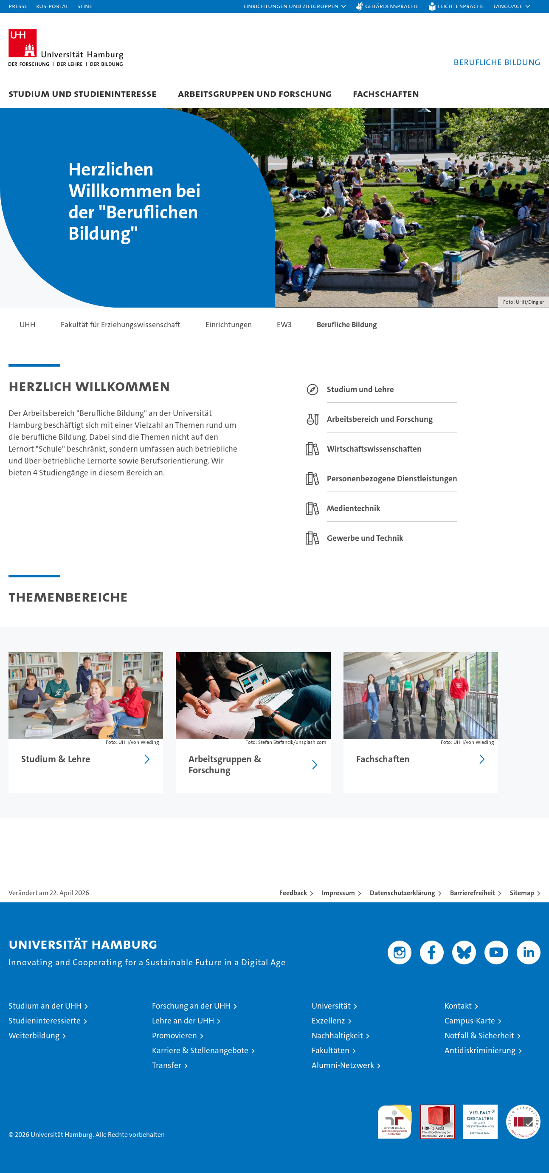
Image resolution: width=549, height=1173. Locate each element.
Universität (331, 1006)
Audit (428, 1109)
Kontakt (458, 1006)
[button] (295, 6)
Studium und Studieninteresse (82, 93)
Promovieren (174, 1035)
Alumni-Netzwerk (343, 1065)
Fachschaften (386, 93)
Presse (17, 5)
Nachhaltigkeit (337, 1035)
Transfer (166, 1065)
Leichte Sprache (461, 5)
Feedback (293, 892)
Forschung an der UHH (191, 1006)
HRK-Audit (478, 1109)
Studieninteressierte (44, 1020)
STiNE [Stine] (84, 5)
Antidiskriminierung (480, 1050)
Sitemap (522, 892)
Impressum (338, 892)
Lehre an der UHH (183, 1020)
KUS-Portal (52, 5)
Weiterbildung (33, 1035)
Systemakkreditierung (523, 1109)
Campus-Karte (470, 1020)
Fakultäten (330, 1050)
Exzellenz (328, 1020)
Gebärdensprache (391, 5)
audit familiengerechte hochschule (394, 1118)
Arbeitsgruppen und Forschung (255, 93)
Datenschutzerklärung (402, 892)
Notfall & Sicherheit (479, 1035)
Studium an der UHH (45, 1006)
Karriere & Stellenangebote (200, 1050)
